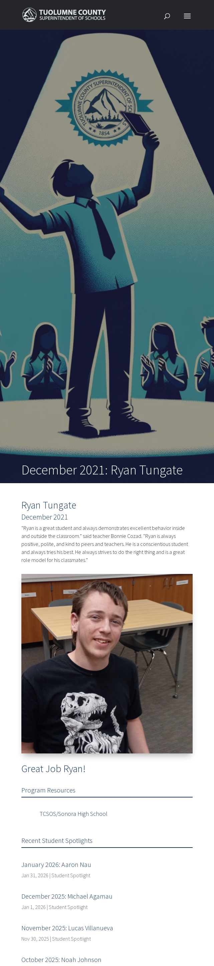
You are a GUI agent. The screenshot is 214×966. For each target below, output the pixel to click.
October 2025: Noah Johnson (61, 959)
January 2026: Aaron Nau (56, 864)
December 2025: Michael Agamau (67, 896)
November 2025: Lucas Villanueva (67, 928)
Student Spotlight (70, 875)
